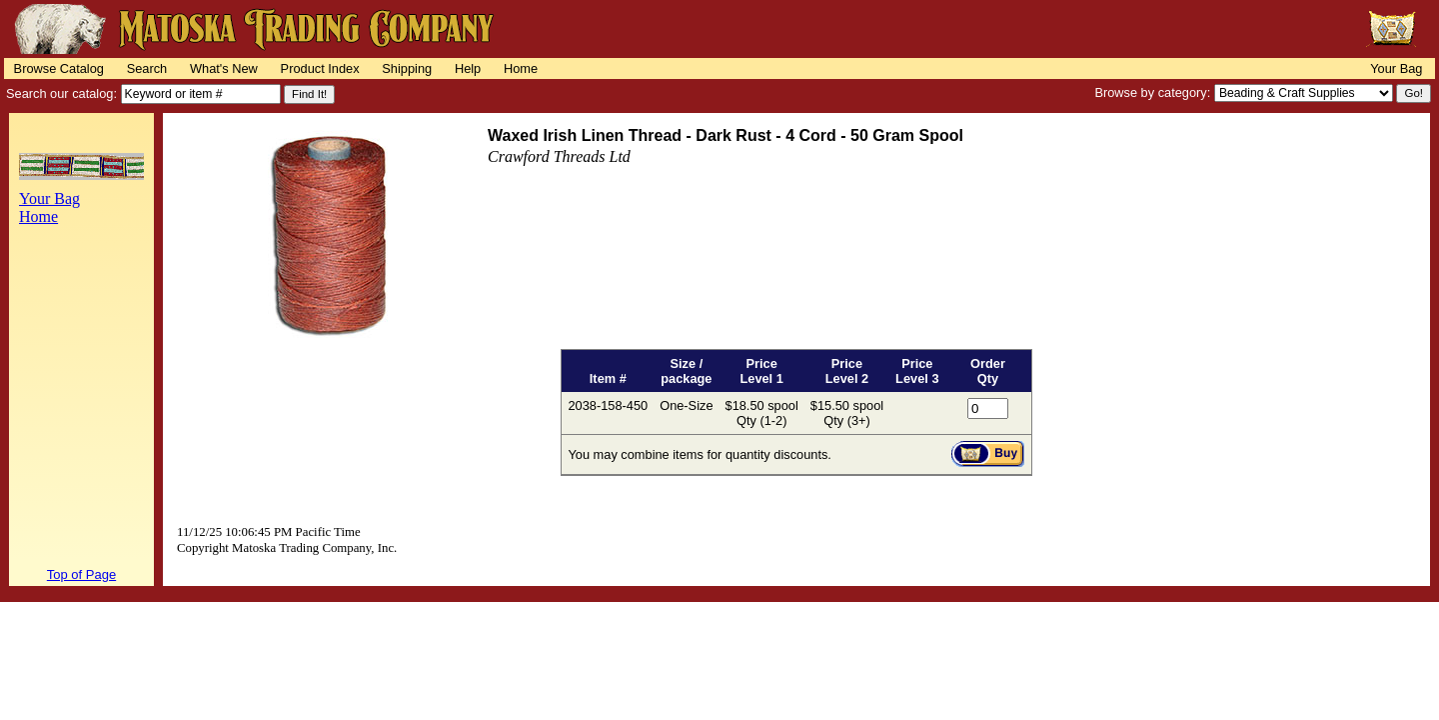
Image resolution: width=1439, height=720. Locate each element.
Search (147, 68)
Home (521, 68)
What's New (224, 68)
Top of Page (81, 574)
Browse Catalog (59, 68)
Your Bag (1396, 68)
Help (468, 68)
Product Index (320, 68)
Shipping (407, 68)
